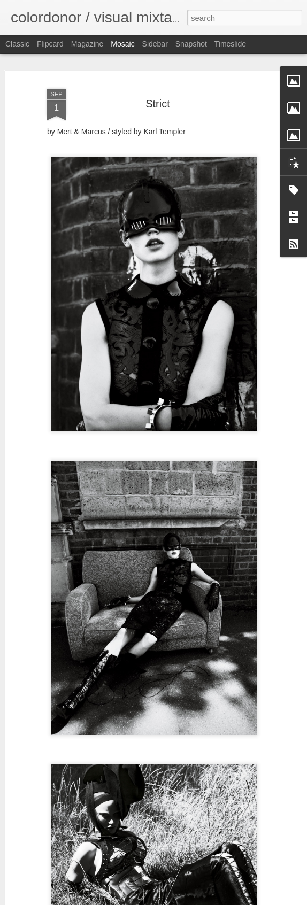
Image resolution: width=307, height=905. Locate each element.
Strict (157, 90)
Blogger (187, 899)
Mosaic (122, 44)
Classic (17, 44)
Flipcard (50, 44)
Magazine (87, 44)
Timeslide (230, 44)
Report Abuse (218, 899)
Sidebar (155, 44)
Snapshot (191, 44)
